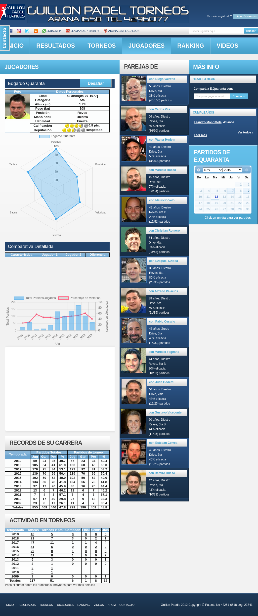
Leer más (200, 135)
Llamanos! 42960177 (82, 30)
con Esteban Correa (163, 443)
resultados (55, 45)
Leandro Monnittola (207, 122)
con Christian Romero (164, 230)
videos (227, 45)
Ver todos (244, 132)
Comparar (239, 96)
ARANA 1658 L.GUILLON (121, 30)
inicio (9, 604)
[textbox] (216, 31)
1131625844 (51, 30)
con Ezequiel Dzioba (163, 261)
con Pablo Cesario (162, 321)
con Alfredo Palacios (163, 291)
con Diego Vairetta (162, 79)
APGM (112, 604)
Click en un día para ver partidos (228, 217)
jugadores (147, 45)
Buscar (251, 30)
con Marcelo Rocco (162, 170)
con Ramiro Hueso (162, 473)
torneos (101, 45)
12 (216, 197)
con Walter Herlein (162, 139)
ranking (190, 45)
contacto (126, 604)
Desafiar (96, 83)
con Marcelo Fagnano (164, 352)
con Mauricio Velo (161, 200)
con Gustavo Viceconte (165, 412)
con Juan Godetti (161, 382)
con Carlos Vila (159, 109)
